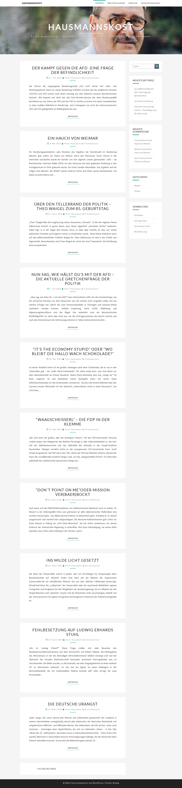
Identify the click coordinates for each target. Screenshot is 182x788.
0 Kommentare (92, 78)
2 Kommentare (91, 289)
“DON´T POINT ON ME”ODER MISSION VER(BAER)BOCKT (73, 492)
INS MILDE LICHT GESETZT (72, 560)
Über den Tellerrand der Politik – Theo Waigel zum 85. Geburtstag (72, 206)
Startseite (99, 3)
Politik (137, 191)
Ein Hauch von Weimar (73, 138)
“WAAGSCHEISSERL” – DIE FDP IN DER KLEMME (73, 421)
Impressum (133, 3)
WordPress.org (140, 231)
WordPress (98, 783)
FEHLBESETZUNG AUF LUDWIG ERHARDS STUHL (72, 632)
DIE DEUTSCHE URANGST (73, 704)
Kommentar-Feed (142, 226)
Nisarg (116, 783)
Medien (137, 185)
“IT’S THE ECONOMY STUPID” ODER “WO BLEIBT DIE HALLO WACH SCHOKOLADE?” (73, 351)
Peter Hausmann (73, 78)
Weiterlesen (73, 116)
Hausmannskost (32, 3)
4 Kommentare (91, 143)
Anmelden (138, 215)
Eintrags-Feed (140, 220)
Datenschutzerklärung (150, 3)
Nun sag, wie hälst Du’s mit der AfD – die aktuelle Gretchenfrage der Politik (72, 279)
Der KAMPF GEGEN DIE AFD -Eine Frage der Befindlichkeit (73, 70)
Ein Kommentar (92, 500)
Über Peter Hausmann (116, 3)
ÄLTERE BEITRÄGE (46, 768)
